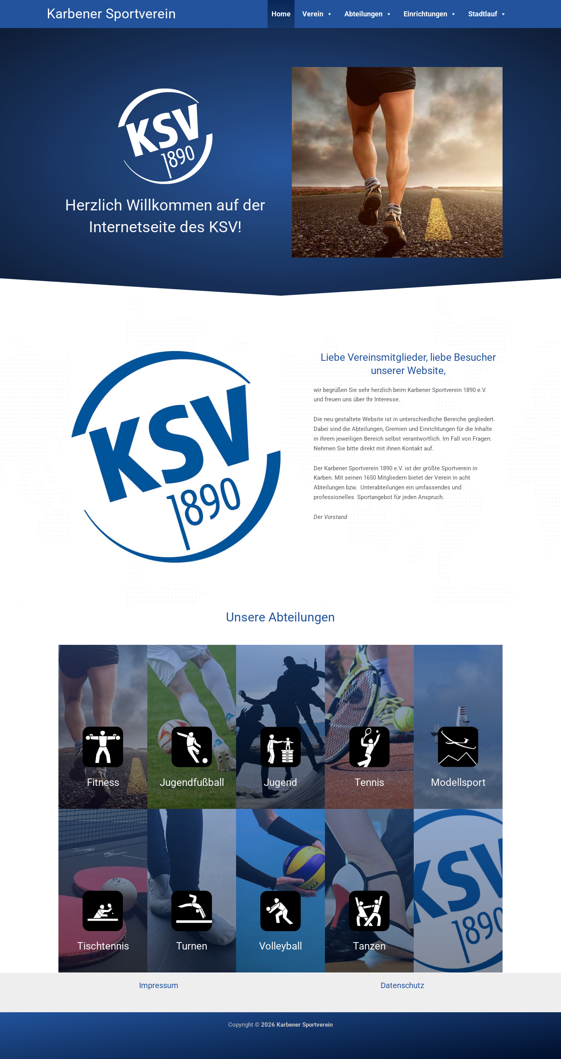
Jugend (280, 782)
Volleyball (280, 946)
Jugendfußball (192, 782)
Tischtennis (103, 946)
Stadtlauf (487, 14)
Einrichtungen (430, 14)
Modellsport (458, 782)
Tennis (369, 782)
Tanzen (369, 946)
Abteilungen (368, 14)
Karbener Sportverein (111, 14)
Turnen (191, 946)
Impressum (158, 985)
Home (281, 14)
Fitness (103, 782)
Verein (317, 14)
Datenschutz (402, 985)
